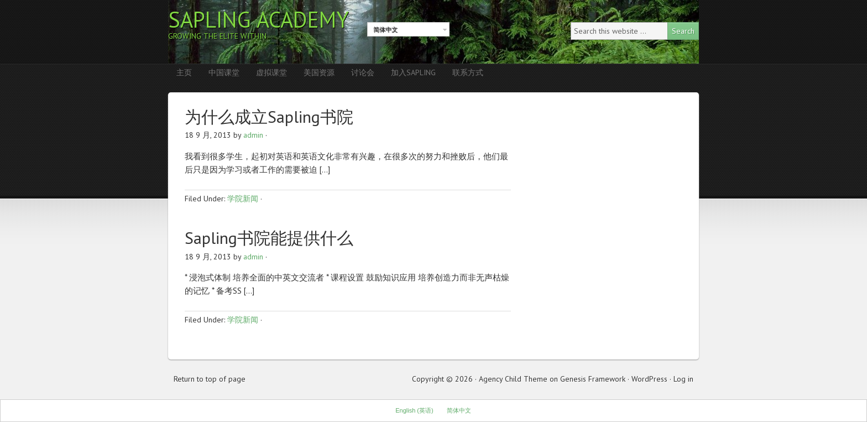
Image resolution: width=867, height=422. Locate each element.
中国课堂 (223, 72)
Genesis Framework (592, 379)
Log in (683, 379)
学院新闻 (242, 199)
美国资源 (319, 72)
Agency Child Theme (513, 379)
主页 (184, 72)
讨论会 (362, 72)
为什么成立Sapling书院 (269, 116)
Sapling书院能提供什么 (269, 237)
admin (253, 135)
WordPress (649, 379)
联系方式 (467, 72)
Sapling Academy (258, 19)
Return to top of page (210, 379)
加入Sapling (413, 72)
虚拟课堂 (271, 72)
